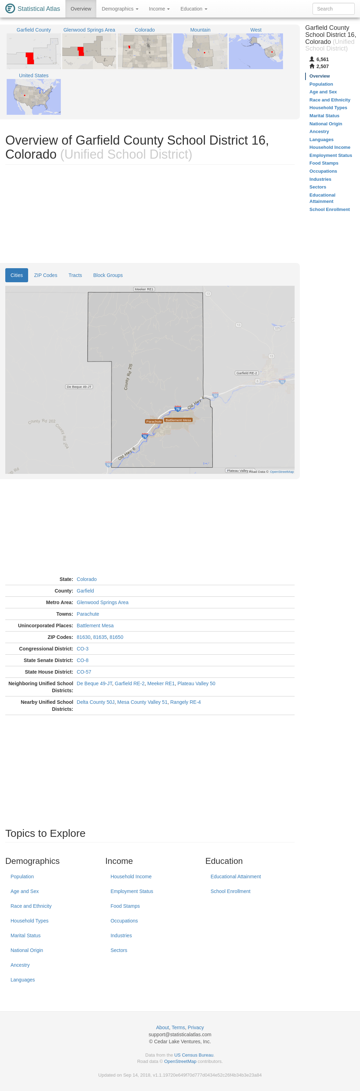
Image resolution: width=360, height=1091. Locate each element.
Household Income (131, 876)
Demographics (120, 9)
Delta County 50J (95, 702)
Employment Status (131, 891)
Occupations (124, 921)
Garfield (85, 591)
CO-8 (82, 660)
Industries (121, 935)
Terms (178, 1027)
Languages (23, 980)
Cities (17, 275)
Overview (81, 9)
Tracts (75, 275)
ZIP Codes (45, 275)
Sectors (118, 950)
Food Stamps (125, 906)
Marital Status (26, 935)
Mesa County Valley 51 (142, 702)
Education (193, 9)
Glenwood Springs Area (102, 602)
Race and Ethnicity (31, 906)
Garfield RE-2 (130, 683)
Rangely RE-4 (185, 702)
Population (22, 876)
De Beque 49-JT (94, 683)
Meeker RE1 (161, 683)
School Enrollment (231, 891)
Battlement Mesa (95, 625)
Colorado (87, 579)
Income (159, 9)
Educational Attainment (236, 876)
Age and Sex (25, 891)
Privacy (196, 1027)
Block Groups (108, 275)
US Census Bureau (193, 1055)
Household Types (30, 921)
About (162, 1027)
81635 (100, 637)
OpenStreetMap (180, 1061)
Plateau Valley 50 (197, 683)
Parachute (88, 614)
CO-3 (82, 649)
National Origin (27, 950)
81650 (116, 637)
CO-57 (84, 672)
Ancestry (20, 965)
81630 (83, 637)
